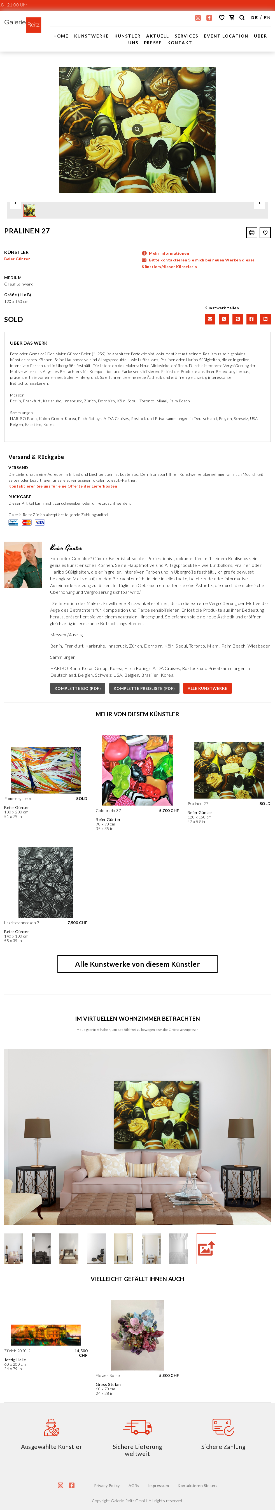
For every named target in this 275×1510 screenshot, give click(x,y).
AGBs (134, 1485)
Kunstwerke (91, 35)
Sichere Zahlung (223, 1446)
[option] (137, 129)
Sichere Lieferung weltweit (137, 1450)
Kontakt (179, 42)
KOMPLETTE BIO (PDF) (78, 688)
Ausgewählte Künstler (51, 1446)
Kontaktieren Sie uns (197, 1485)
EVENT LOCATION (226, 35)
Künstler (128, 35)
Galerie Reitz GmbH (129, 1500)
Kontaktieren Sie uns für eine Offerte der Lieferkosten (62, 485)
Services (186, 35)
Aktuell (157, 35)
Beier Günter (17, 258)
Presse (153, 42)
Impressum (158, 1485)
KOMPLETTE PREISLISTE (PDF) (144, 688)
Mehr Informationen (169, 252)
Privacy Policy (107, 1485)
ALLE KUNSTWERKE (207, 688)
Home (61, 35)
